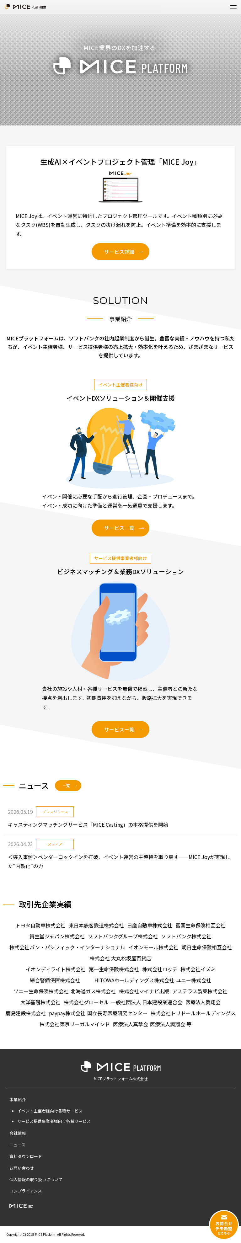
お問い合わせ (21, 1168)
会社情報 (17, 1133)
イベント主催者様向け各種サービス (50, 1111)
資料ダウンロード (25, 1156)
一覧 (66, 785)
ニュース (17, 1145)
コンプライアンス (25, 1191)
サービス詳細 (119, 251)
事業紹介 (17, 1099)
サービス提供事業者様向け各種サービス (54, 1121)
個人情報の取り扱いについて (35, 1179)
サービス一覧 (119, 527)
